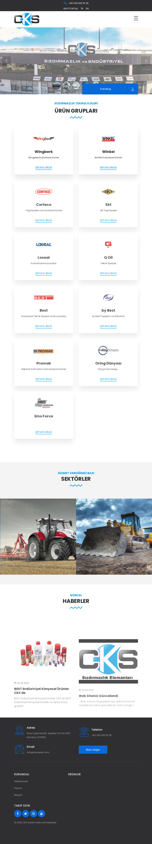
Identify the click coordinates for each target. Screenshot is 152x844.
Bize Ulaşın (93, 750)
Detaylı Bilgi (43, 167)
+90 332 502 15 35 (76, 3)
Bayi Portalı (71, 8)
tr (82, 8)
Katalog (119, 88)
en (87, 8)
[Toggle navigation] (136, 18)
